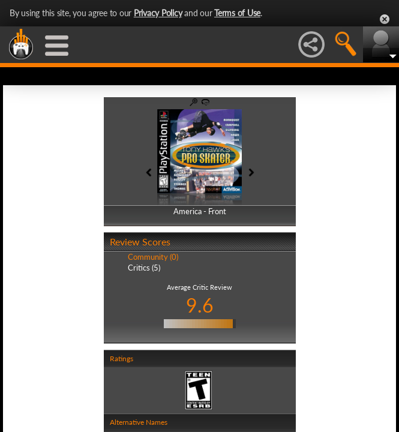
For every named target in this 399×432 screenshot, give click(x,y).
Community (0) (153, 257)
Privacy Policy (158, 13)
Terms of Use (237, 13)
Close (384, 19)
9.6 (200, 305)
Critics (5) (144, 267)
